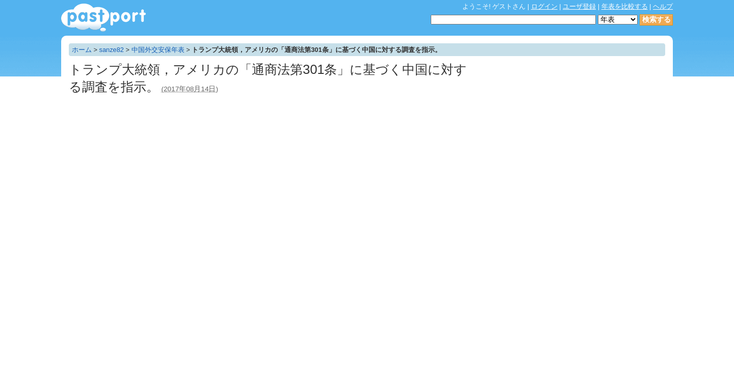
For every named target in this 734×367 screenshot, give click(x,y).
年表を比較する (624, 6)
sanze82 (111, 50)
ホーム (82, 50)
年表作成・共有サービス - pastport (103, 18)
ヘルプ (663, 6)
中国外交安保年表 (158, 50)
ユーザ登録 (579, 6)
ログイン (544, 6)
